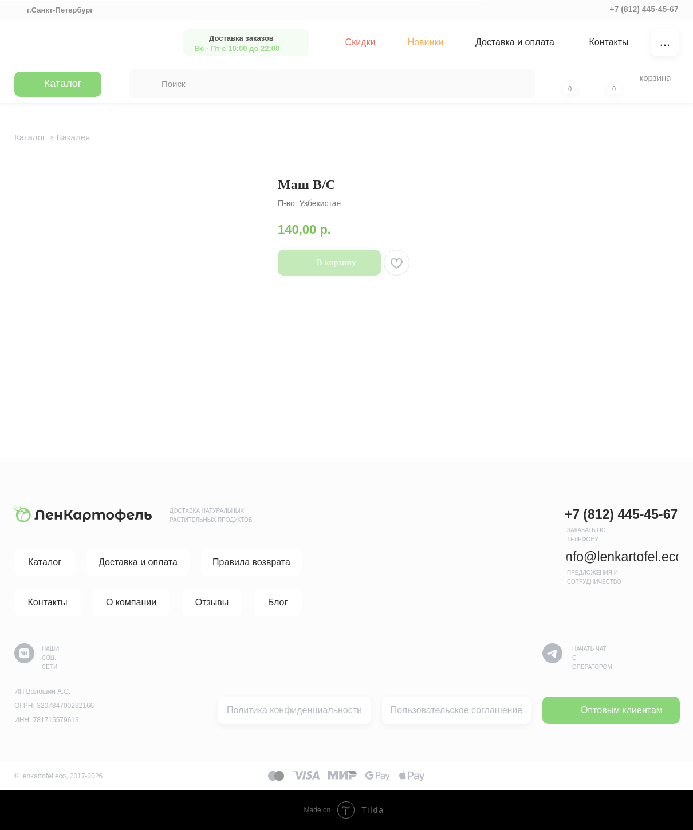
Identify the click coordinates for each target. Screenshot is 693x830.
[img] (87, 42)
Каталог (30, 137)
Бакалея (73, 137)
